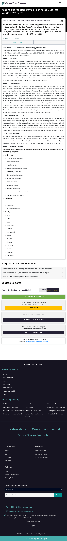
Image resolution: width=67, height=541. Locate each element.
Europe (4, 381)
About (7, 451)
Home (4, 20)
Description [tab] (17, 42)
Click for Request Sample (36, 538)
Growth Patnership (41, 457)
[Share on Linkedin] (61, 21)
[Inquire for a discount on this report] (33, 332)
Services (39, 446)
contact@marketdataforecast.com (19, 511)
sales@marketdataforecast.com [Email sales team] (37, 342)
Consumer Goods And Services (13, 414)
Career (7, 454)
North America (7, 378)
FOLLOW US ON (33, 522)
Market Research (41, 454)
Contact (8, 457)
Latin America (7, 388)
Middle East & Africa (9, 391)
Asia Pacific (6, 384)
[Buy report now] (33, 308)
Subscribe (58, 495)
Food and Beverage (54, 404)
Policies (8, 467)
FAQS (7, 471)
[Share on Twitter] (63, 21)
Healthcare (12, 20)
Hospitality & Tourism (55, 414)
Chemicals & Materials (10, 407)
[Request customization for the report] (33, 320)
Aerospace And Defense (56, 411)
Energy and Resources (33, 411)
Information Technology (56, 407)
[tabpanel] (33, 152)
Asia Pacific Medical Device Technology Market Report (34, 20)
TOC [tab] (49, 42)
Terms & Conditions (12, 475)
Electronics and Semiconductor (13, 411)
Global (4, 374)
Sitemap (8, 461)
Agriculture (29, 404)
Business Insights (41, 451)
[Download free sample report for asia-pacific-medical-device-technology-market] (33, 297)
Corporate (10, 446)
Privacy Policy (9, 478)
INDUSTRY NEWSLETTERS (16, 486)
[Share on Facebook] (58, 21)
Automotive (29, 407)
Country (5, 394)
